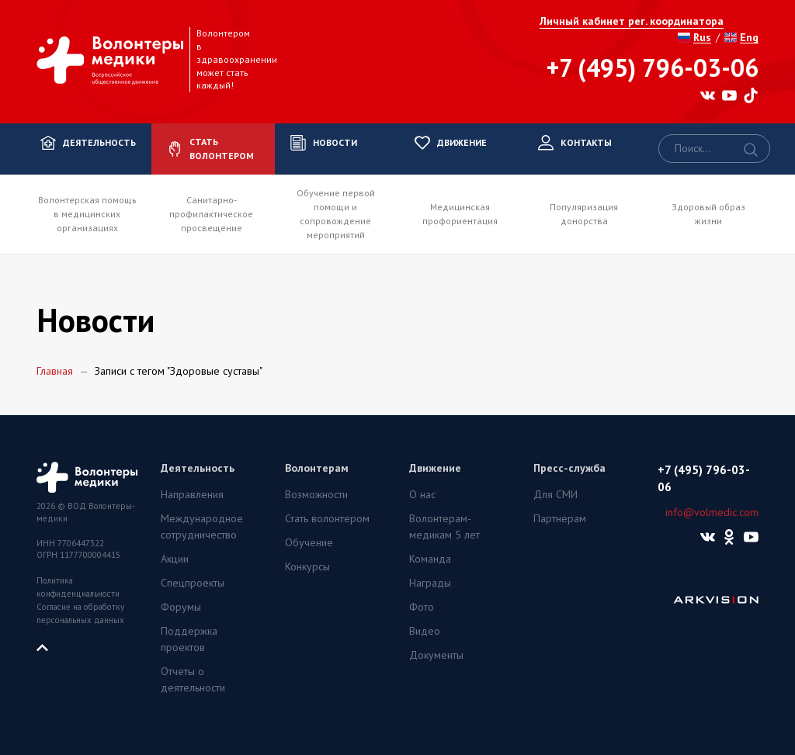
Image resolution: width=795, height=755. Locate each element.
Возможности (316, 494)
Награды (430, 583)
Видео (424, 631)
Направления (192, 494)
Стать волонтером (327, 518)
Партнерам (559, 518)
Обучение (309, 542)
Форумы (181, 607)
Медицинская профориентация (460, 214)
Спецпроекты (192, 583)
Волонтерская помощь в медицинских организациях (87, 214)
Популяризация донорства (584, 214)
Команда (430, 559)
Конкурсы (307, 566)
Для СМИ (555, 494)
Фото (421, 607)
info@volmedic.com (712, 512)
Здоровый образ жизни (708, 214)
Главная (54, 371)
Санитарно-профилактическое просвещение (211, 214)
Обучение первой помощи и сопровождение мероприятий (336, 214)
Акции (175, 559)
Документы (436, 655)
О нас (422, 494)
